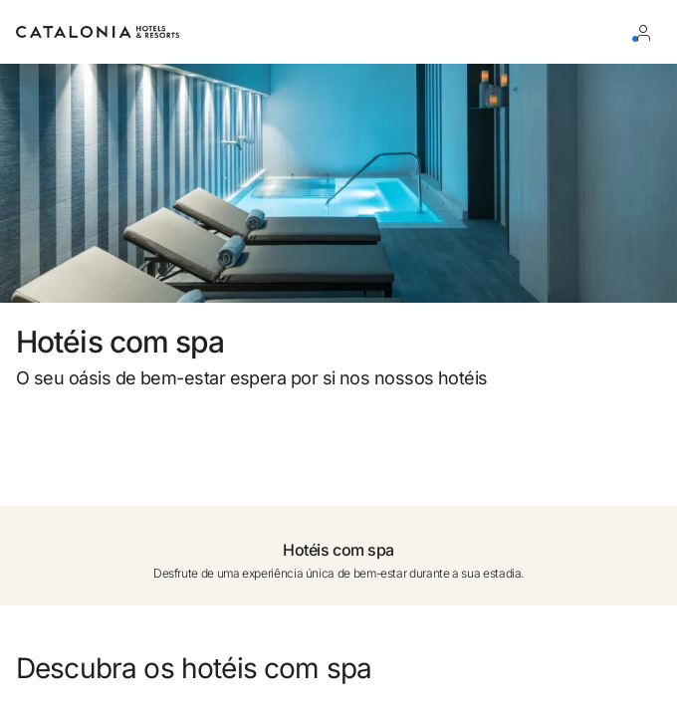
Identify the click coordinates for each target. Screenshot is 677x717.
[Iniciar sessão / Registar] (647, 32)
